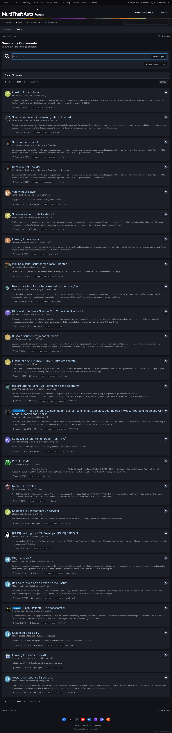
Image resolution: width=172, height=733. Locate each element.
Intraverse (16, 242)
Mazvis (15, 536)
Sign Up (164, 12)
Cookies (97, 726)
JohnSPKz (16, 289)
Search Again (158, 56)
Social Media (51, 22)
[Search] (136, 22)
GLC (14, 464)
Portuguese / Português (44, 636)
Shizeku (15, 514)
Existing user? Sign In (145, 12)
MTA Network (33, 22)
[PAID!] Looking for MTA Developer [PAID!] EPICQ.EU (45, 533)
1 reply (38, 326)
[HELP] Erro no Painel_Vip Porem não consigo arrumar (46, 385)
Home (5, 2)
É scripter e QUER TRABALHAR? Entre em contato (44, 361)
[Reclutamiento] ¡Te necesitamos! (43, 607)
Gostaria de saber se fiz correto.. (33, 677)
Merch (84, 2)
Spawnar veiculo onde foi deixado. (34, 214)
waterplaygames (19, 442)
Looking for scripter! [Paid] (29, 655)
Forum (35, 2)
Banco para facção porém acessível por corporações (45, 286)
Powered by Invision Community (86, 729)
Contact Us (86, 726)
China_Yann (17, 658)
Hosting (66, 2)
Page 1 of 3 (35, 82)
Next (19, 82)
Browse (7, 22)
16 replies (36, 573)
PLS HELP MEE (21, 461)
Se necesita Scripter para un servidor (35, 510)
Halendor (16, 611)
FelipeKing (16, 314)
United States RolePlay (22, 145)
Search (19, 29)
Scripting (42, 95)
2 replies (33, 229)
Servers (76, 2)
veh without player (24, 191)
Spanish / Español (45, 314)
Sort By (163, 82)
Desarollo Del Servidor (26, 167)
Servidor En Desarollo (25, 142)
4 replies (36, 598)
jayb (14, 364)
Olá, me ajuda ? (22, 558)
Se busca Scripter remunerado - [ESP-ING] (39, 438)
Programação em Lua (47, 120)
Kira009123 (17, 95)
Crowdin (93, 2)
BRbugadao (17, 120)
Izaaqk (15, 417)
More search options (155, 64)
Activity (19, 23)
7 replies (39, 692)
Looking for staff (44, 242)
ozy (13, 267)
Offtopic (39, 339)
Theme (75, 726)
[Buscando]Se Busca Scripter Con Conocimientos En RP (47, 311)
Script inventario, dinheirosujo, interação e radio (42, 117)
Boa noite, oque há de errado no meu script (39, 583)
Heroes (57, 2)
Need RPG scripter (24, 486)
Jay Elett (16, 339)
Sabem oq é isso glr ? (25, 632)
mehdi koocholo (19, 195)
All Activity (6, 29)
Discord (14, 2)
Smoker (15, 489)
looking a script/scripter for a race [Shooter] (40, 264)
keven (14, 217)
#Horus (15, 561)
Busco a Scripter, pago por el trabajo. (35, 336)
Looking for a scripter (25, 92)
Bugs (49, 2)
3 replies (34, 204)
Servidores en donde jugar (59, 170)
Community (25, 2)
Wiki (42, 2)
